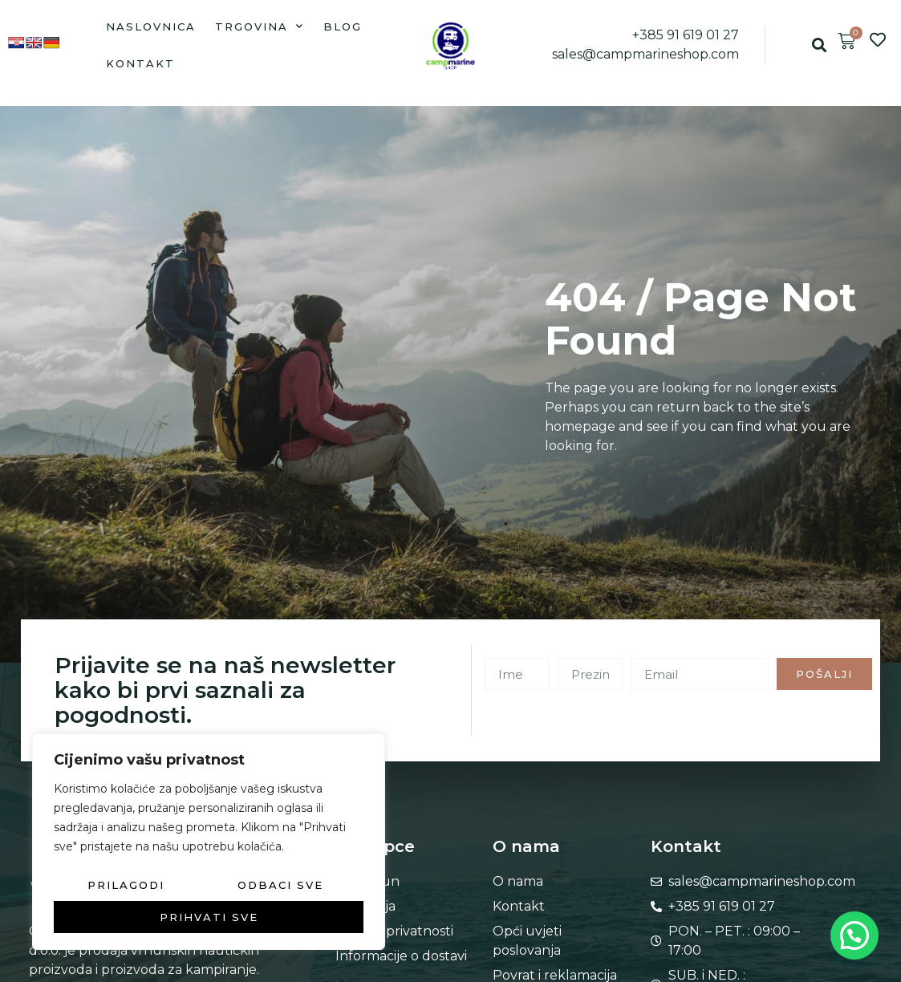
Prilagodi (125, 885)
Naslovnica (151, 26)
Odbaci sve (280, 885)
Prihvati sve (209, 917)
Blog (342, 26)
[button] (819, 45)
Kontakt (140, 63)
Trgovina (259, 26)
